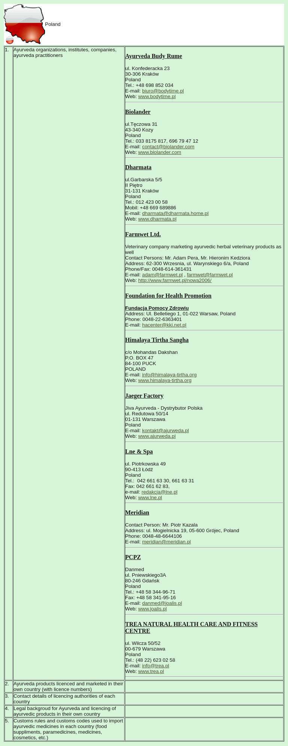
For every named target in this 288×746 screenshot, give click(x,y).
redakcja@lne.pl (160, 492)
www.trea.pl (151, 671)
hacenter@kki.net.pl (164, 325)
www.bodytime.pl (157, 96)
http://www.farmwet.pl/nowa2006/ (175, 280)
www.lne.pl (150, 497)
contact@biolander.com (168, 146)
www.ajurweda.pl (157, 436)
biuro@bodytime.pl (163, 91)
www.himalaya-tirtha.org (164, 380)
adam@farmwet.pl (162, 275)
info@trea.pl (155, 665)
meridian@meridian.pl (166, 542)
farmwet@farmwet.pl (209, 275)
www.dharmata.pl (157, 219)
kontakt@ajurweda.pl (165, 430)
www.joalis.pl (152, 609)
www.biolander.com (159, 152)
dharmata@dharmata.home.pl (175, 213)
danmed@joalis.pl (162, 603)
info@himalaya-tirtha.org (169, 374)
